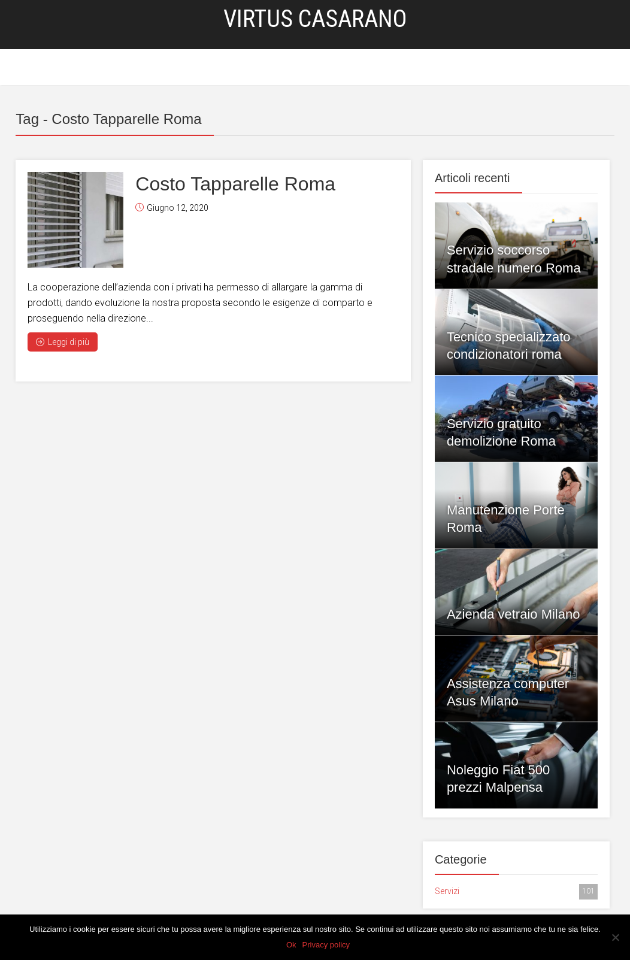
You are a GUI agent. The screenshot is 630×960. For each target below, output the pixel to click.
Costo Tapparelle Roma (235, 184)
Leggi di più (62, 342)
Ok (291, 944)
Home (227, 67)
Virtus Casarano (315, 19)
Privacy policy (326, 944)
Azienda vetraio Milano (513, 614)
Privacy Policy (355, 67)
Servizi (265, 67)
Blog (303, 67)
